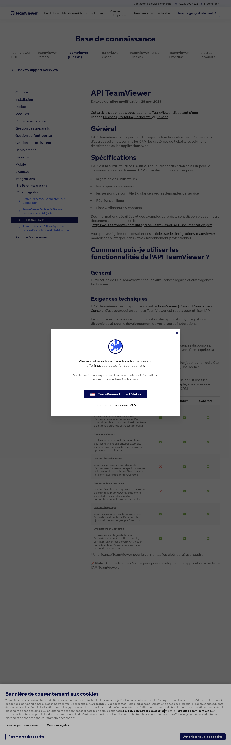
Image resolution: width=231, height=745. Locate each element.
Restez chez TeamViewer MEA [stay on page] (115, 405)
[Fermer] (176, 332)
